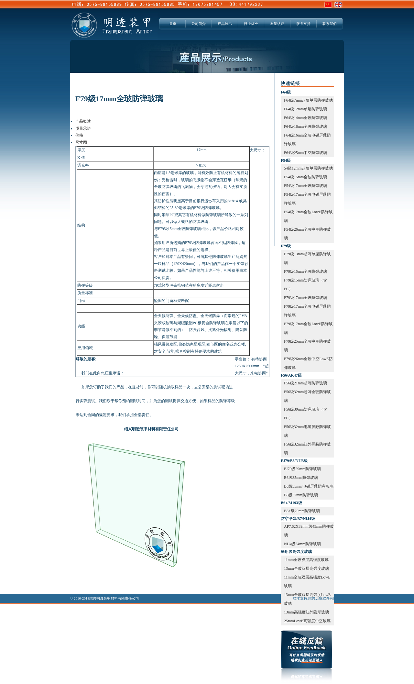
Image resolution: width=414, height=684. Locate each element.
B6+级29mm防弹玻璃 (302, 511)
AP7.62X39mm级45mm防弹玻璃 (309, 530)
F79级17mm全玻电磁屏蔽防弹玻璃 (307, 310)
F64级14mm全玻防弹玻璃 (305, 118)
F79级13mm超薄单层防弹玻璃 (307, 258)
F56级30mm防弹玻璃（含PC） (305, 413)
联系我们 (329, 24)
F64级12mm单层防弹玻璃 (305, 109)
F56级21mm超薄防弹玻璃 (305, 383)
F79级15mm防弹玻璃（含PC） (305, 284)
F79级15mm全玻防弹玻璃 (305, 271)
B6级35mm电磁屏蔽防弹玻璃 (308, 486)
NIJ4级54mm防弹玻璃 (302, 544)
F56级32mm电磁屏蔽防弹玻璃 (307, 431)
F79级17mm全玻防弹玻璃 (305, 297)
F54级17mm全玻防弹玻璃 (305, 185)
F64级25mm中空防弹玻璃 (305, 152)
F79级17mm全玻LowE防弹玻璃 (308, 328)
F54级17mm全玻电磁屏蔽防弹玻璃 (307, 198)
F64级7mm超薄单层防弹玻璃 (308, 100)
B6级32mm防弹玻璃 (301, 495)
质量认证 (277, 24)
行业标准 (251, 24)
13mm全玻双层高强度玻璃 (306, 568)
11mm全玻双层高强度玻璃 (306, 559)
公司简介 (198, 24)
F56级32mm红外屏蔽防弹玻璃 (307, 448)
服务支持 (303, 24)
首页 (172, 24)
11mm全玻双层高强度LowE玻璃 (307, 581)
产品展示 (225, 24)
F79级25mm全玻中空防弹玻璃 (307, 345)
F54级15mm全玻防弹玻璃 (305, 177)
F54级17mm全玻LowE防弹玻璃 (308, 216)
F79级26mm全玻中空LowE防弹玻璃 (308, 363)
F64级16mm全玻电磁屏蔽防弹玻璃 (307, 139)
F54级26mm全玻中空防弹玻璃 (307, 233)
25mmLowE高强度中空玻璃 (307, 621)
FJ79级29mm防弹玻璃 (302, 469)
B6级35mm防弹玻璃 (301, 477)
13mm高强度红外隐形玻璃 (306, 612)
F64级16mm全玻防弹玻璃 (305, 126)
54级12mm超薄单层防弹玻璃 (308, 168)
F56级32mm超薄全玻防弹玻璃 (307, 396)
